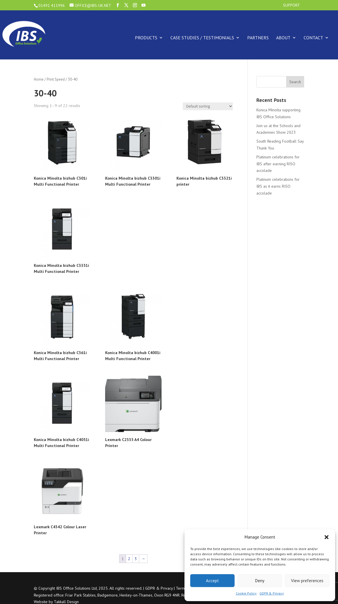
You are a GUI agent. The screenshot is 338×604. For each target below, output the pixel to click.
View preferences (307, 580)
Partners (258, 37)
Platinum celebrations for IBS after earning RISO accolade (278, 163)
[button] (326, 537)
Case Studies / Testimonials (202, 37)
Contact (313, 37)
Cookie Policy (246, 593)
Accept (212, 580)
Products (146, 37)
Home (39, 79)
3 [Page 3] (136, 558)
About (283, 37)
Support (291, 5)
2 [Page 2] (129, 558)
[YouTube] (144, 5)
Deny (259, 580)
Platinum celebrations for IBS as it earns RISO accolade (278, 186)
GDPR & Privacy (272, 593)
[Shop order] (208, 106)
